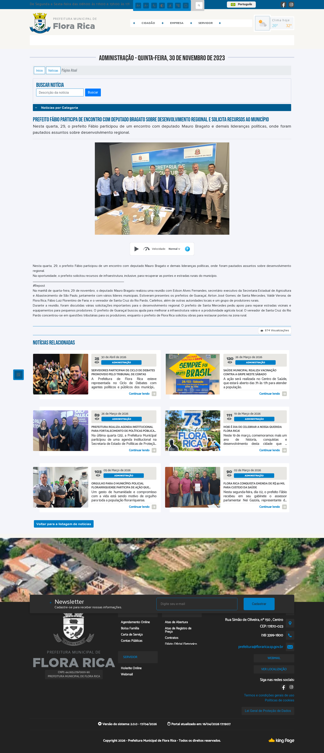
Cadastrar (259, 604)
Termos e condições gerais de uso (269, 695)
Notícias (53, 70)
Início (39, 70)
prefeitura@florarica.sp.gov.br (260, 647)
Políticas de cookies (279, 700)
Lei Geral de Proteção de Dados (268, 711)
